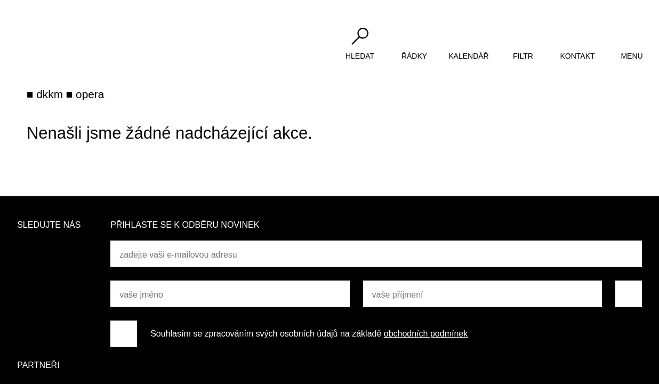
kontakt (577, 56)
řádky (414, 56)
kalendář (468, 56)
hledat (359, 56)
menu (631, 56)
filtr (523, 56)
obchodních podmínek (426, 333)
